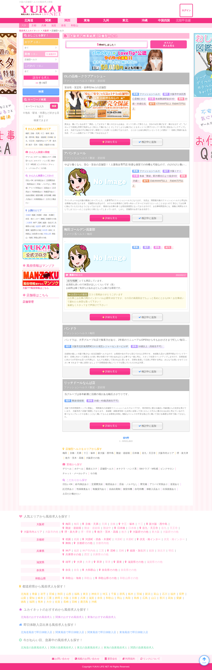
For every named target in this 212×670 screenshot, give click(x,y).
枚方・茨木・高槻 (36, 145)
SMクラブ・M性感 (148, 469)
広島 (145, 597)
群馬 (122, 593)
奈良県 (44, 230)
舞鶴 (42, 219)
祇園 (33, 215)
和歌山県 (47, 234)
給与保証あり (40, 180)
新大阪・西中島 (106, 453)
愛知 (32, 597)
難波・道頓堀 (41, 137)
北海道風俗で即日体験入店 (36, 632)
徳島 (23, 601)
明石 (171, 550)
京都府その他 (51, 219)
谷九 (163, 527)
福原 (76, 550)
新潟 (147, 593)
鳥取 (128, 597)
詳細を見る (109, 141)
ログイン (186, 10)
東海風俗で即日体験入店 (133, 632)
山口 (153, 597)
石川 (164, 593)
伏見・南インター (32, 219)
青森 (34, 593)
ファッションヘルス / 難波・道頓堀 (84, 80)
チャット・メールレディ (75, 473)
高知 (170, 597)
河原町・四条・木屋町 (45, 215)
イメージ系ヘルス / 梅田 (78, 234)
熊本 (40, 601)
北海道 (25, 593)
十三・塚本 (44, 133)
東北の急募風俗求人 (88, 647)
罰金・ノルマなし (44, 184)
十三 (140, 523)
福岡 (32, 601)
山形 (68, 593)
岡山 (119, 597)
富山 (156, 593)
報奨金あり (31, 184)
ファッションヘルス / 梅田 (79, 333)
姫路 (151, 550)
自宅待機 (47, 195)
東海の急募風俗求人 (115, 647)
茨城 (139, 593)
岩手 (43, 593)
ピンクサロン (42, 164)
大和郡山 (90, 570)
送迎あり (47, 188)
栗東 (27, 230)
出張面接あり (39, 199)
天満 (104, 523)
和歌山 (88, 578)
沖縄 (94, 601)
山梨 (23, 597)
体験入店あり (153, 489)
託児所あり (68, 489)
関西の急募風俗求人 (142, 647)
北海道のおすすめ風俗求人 (36, 617)
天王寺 (174, 527)
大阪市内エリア (42, 141)
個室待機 (39, 195)
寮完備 (143, 484)
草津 (53, 226)
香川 (162, 597)
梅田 (27, 133)
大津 (48, 226)
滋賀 (91, 597)
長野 (181, 593)
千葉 (113, 593)
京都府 (28, 215)
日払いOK (29, 180)
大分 (49, 601)
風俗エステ (46, 157)
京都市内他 (102, 543)
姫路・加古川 (48, 223)
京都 (74, 597)
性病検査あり (37, 192)
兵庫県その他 (73, 554)
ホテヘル (37, 157)
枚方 (124, 531)
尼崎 (39, 223)
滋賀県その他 (35, 230)
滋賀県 (38, 226)
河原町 (119, 539)
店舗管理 (28, 301)
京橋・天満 (34, 133)
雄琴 (43, 226)
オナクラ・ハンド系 (42, 161)
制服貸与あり (49, 192)
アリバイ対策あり (36, 188)
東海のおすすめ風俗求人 (101, 617)
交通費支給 (50, 180)
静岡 (57, 597)
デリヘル (29, 157)
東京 (85, 593)
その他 (43, 168)
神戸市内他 (88, 550)
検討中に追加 (147, 141)
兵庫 (82, 597)
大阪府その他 (49, 145)
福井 (173, 593)
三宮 (101, 550)
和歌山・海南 (73, 578)
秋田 (60, 593)
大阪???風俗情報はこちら (41, 279)
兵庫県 (29, 223)
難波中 (107, 527)
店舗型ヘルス (107, 469)
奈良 (50, 230)
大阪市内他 (51, 531)
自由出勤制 (30, 195)
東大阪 (156, 531)
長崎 (66, 601)
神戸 (34, 223)
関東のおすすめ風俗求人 (69, 617)
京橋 (112, 523)
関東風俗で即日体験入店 (69, 632)
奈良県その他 (37, 234)
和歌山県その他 (40, 238)
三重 (49, 597)
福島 (77, 593)
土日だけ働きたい (72, 494)
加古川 (161, 550)
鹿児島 (84, 601)
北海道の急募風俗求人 (34, 647)
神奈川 (95, 593)
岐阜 (40, 597)
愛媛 (179, 597)
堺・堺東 (86, 531)
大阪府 (40, 524)
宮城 (51, 593)
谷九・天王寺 (149, 453)
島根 (136, 597)
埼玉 (105, 593)
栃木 (130, 593)
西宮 (86, 554)
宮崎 (74, 601)
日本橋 (50, 137)
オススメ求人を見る (168, 44)
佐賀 (57, 601)
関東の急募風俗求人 (62, 647)
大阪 (66, 597)
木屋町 (130, 539)
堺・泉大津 (182, 453)
